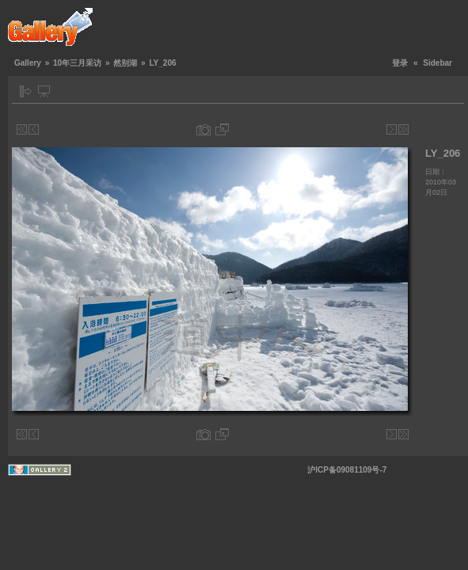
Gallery (27, 63)
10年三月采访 (77, 63)
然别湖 (125, 63)
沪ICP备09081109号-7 (346, 470)
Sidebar (437, 63)
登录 (400, 63)
